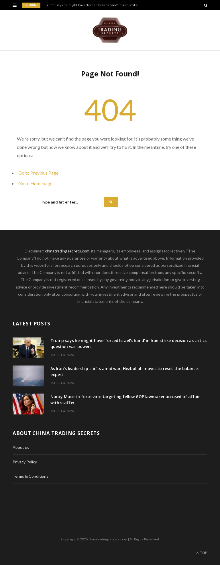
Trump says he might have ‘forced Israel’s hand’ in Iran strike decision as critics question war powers (94, 5)
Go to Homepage (35, 183)
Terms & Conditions (30, 476)
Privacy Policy (25, 461)
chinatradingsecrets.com (67, 250)
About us (21, 447)
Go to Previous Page (38, 172)
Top (201, 552)
